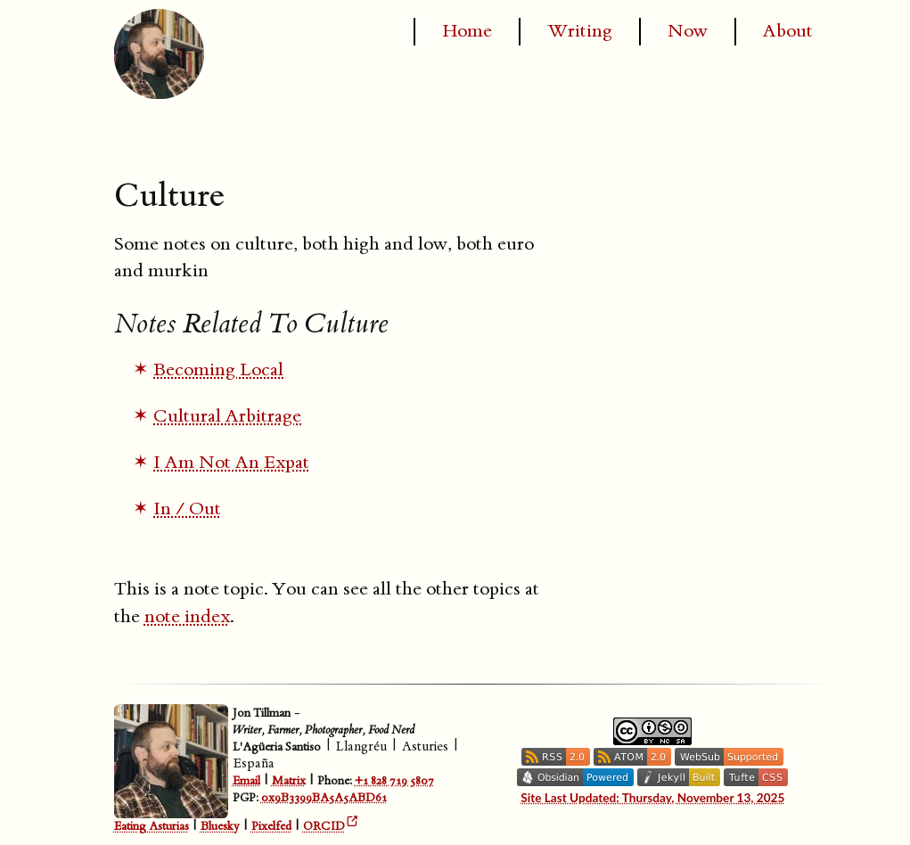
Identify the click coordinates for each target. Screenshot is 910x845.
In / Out (187, 509)
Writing (579, 31)
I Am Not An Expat (231, 462)
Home (467, 31)
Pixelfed (271, 827)
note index (187, 616)
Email (246, 781)
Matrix (289, 781)
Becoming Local (218, 369)
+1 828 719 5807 (394, 781)
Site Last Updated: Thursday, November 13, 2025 (652, 798)
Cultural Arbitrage (227, 416)
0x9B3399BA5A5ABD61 (324, 798)
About (788, 31)
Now (688, 31)
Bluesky (220, 827)
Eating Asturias (151, 827)
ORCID (324, 827)
